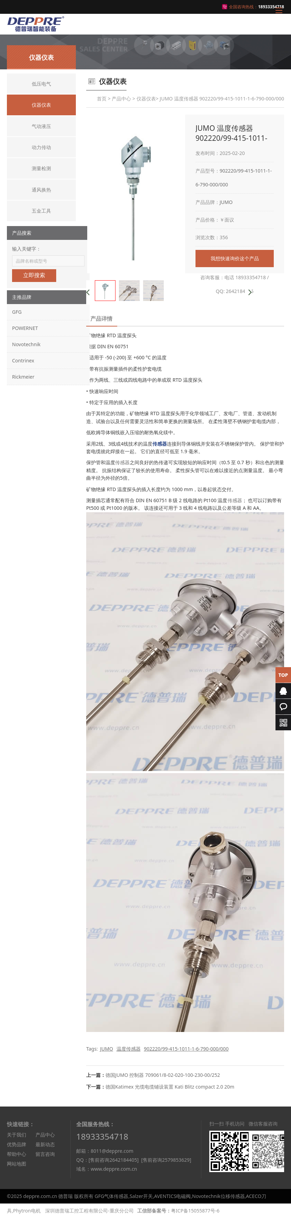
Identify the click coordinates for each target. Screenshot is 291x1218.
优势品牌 (16, 1144)
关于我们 (16, 1134)
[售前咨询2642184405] (114, 1160)
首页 (102, 98)
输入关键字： (26, 248)
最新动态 (45, 1144)
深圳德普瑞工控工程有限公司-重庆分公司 (89, 1210)
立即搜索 (34, 275)
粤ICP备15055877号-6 (195, 1210)
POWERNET (25, 328)
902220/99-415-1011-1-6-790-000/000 (186, 1048)
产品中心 (121, 98)
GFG (17, 312)
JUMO (226, 202)
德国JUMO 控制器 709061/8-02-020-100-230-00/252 (163, 1075)
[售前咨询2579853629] (166, 1160)
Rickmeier (23, 376)
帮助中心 (16, 1154)
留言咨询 (45, 1154)
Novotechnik (26, 344)
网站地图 (16, 1163)
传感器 (122, 462)
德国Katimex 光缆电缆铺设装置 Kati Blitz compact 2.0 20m (170, 1086)
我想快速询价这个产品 (235, 258)
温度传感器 (129, 1048)
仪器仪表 (146, 98)
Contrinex (23, 360)
